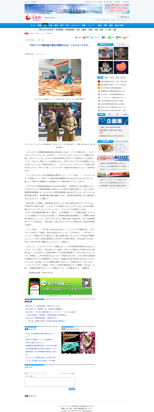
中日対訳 (98, 20)
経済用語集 (59, 30)
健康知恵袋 (106, 20)
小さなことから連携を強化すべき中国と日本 (41, 357)
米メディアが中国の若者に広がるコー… (113, 183)
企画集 (113, 20)
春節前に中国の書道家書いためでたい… (113, 163)
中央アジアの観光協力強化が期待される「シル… (41, 335)
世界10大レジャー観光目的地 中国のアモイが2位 (42, 306)
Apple (78, 37)
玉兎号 (116, 145)
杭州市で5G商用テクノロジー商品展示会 (41, 33)
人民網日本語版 (29, 40)
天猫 (116, 147)
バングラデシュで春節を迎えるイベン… (114, 97)
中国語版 (117, 2)
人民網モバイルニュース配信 (93, 2)
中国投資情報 (69, 30)
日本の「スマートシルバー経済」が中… (113, 180)
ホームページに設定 (30, 2)
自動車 (83, 30)
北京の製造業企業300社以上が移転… (113, 104)
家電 (101, 30)
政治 (56, 25)
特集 (83, 25)
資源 (114, 30)
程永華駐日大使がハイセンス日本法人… (114, 85)
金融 (96, 30)
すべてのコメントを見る (68, 373)
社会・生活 (41, 40)
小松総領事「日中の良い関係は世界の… (113, 186)
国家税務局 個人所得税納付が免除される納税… (41, 353)
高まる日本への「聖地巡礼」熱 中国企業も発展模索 (44, 309)
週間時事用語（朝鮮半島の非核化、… (112, 131)
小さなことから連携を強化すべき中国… (113, 166)
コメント (90, 25)
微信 (119, 37)
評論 (100, 25)
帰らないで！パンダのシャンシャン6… (113, 169)
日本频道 (125, 2)
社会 (50, 25)
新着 (39, 25)
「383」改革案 (122, 147)
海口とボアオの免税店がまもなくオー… (114, 107)
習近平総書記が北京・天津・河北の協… (114, 81)
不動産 (90, 30)
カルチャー (75, 25)
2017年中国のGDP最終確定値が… (112, 88)
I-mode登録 (108, 2)
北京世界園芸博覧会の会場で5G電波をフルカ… (41, 348)
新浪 (86, 37)
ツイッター (96, 37)
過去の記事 (119, 25)
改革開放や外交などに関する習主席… (112, 136)
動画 (111, 25)
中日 (67, 25)
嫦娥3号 (121, 145)
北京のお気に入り (123, 20)
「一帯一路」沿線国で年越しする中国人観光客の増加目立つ (46, 321)
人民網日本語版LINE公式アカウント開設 (60, 287)
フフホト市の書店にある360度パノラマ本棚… (41, 360)
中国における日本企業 (45, 30)
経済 (45, 25)
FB (104, 37)
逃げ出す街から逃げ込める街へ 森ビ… (114, 110)
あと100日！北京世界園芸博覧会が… (113, 94)
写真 (105, 25)
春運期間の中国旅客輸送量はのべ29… (113, 91)
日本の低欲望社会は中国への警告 (112, 101)
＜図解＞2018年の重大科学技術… (110, 127)
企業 (77, 30)
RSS (126, 37)
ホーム (33, 25)
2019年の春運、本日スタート (35, 342)
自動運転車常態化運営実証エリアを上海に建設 (41, 345)
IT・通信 (108, 30)
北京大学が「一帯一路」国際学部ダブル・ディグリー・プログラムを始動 (50, 312)
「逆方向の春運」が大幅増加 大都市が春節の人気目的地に (46, 315)
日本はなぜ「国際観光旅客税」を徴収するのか (41, 318)
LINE (111, 37)
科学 (62, 25)
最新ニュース (30, 329)
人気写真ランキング (105, 44)
